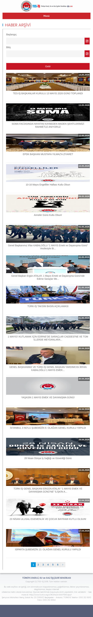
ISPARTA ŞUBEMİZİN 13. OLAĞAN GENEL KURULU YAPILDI (48, 549)
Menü (46, 15)
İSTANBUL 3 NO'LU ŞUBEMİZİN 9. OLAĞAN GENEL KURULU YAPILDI (48, 427)
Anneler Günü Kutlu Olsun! (48, 215)
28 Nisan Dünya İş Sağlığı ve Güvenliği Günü (48, 458)
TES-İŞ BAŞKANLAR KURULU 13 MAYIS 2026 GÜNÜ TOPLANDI (48, 93)
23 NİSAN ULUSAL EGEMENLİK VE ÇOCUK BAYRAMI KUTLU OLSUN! (48, 519)
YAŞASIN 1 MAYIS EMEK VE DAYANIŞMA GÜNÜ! (47, 397)
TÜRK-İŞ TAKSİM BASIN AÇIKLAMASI (48, 306)
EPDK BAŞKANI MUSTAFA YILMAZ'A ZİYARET (48, 154)
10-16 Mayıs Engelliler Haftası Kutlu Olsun (48, 184)
